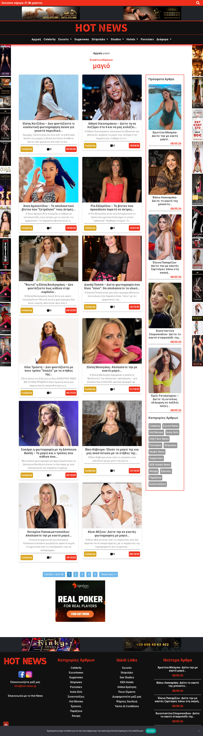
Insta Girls (172, 432)
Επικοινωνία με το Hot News (25, 695)
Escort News (170, 425)
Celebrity (50, 39)
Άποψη (153, 471)
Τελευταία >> (108, 574)
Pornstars (147, 39)
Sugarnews (81, 39)
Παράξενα (155, 477)
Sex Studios (127, 677)
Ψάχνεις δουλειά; (127, 701)
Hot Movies (156, 432)
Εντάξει (150, 731)
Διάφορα (162, 39)
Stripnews (170, 445)
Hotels (131, 39)
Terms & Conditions (127, 706)
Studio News (157, 451)
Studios (116, 39)
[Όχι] (199, 731)
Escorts (63, 39)
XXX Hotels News (159, 464)
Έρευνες (166, 471)
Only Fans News (159, 438)
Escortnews (76, 672)
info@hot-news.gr (25, 686)
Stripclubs (99, 39)
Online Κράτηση (126, 687)
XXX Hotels (127, 682)
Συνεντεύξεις (157, 484)
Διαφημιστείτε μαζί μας (126, 696)
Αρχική (36, 39)
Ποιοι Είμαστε (126, 691)
